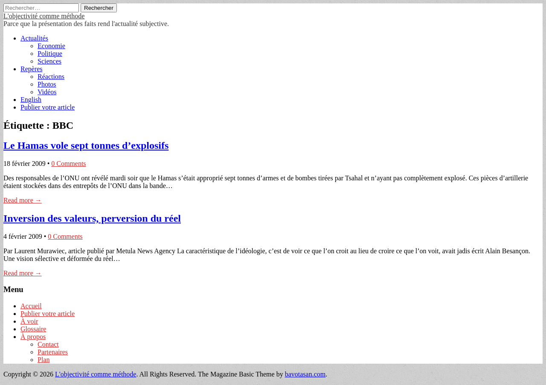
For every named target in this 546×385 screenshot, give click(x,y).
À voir (29, 321)
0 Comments (68, 163)
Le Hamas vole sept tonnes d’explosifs (85, 145)
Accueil (31, 306)
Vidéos (47, 92)
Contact (48, 344)
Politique (50, 53)
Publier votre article (47, 107)
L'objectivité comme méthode (43, 16)
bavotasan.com (305, 374)
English (30, 99)
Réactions (51, 76)
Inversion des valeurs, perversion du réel (92, 218)
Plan (43, 359)
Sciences (49, 61)
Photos (47, 84)
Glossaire (33, 329)
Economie (51, 45)
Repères (31, 68)
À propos (33, 336)
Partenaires (53, 352)
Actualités (34, 38)
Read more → (22, 200)
